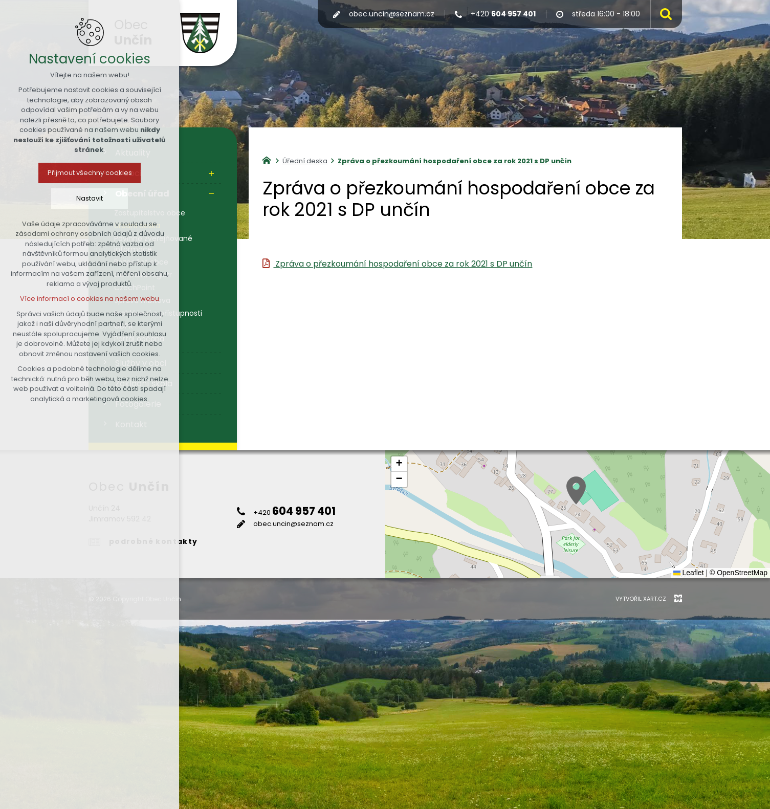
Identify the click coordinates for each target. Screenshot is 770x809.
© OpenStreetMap (738, 573)
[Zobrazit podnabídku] (211, 173)
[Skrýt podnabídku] (211, 194)
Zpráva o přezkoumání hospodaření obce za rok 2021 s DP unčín (402, 264)
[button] (576, 490)
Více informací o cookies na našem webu (89, 298)
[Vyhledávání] (663, 14)
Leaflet (688, 573)
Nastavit (89, 198)
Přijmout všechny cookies (90, 173)
